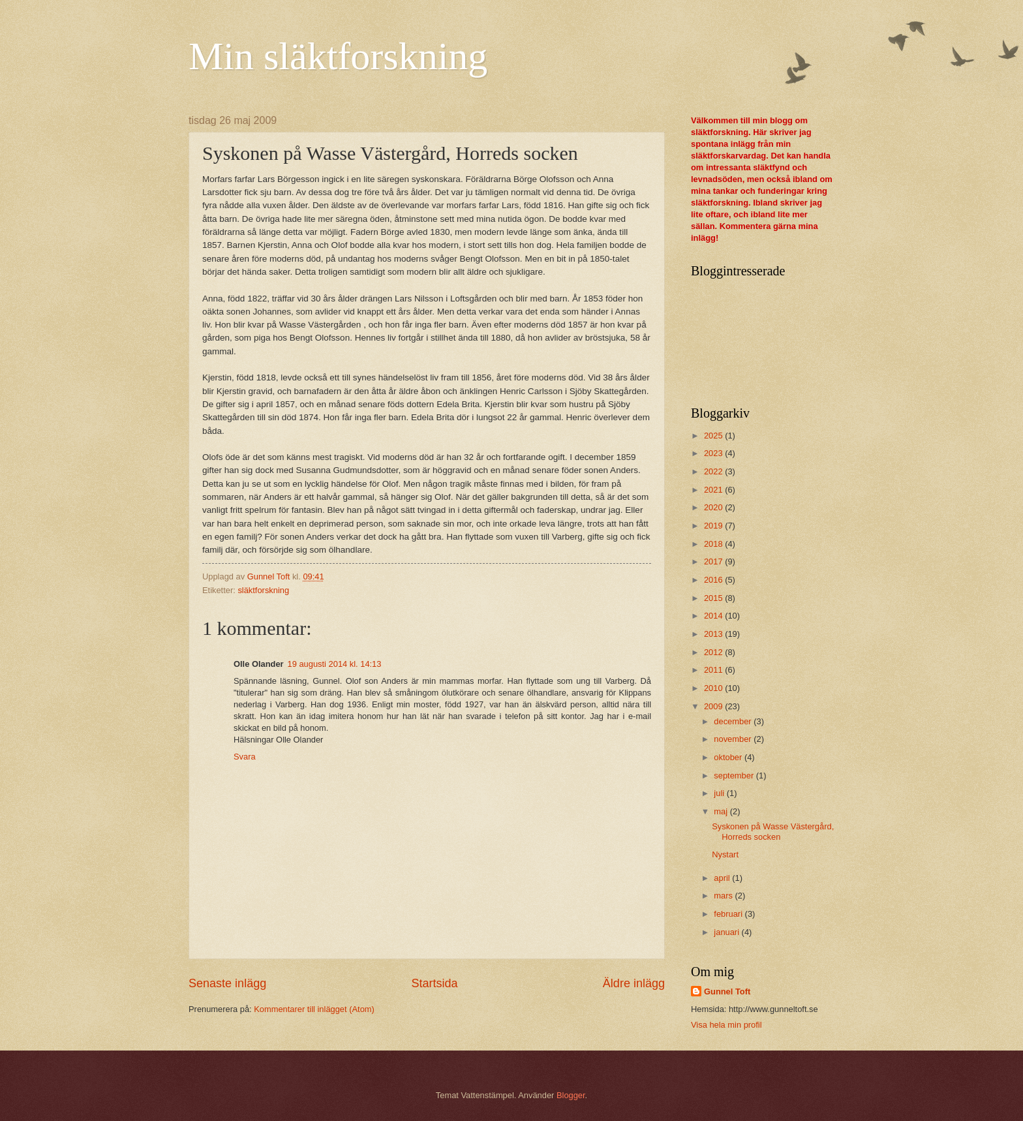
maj (721, 811)
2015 (714, 598)
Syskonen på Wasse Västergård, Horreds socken (773, 831)
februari (729, 914)
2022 (714, 471)
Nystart (725, 854)
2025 (714, 435)
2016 (714, 580)
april (723, 878)
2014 (714, 616)
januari (727, 932)
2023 (714, 453)
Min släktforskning (338, 56)
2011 (714, 670)
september (735, 775)
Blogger (571, 1095)
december (734, 721)
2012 (714, 652)
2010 (714, 688)
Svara (245, 756)
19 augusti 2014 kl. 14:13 (335, 664)
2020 (714, 507)
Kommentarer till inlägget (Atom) (314, 1009)
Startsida (434, 983)
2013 (714, 634)
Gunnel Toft (727, 991)
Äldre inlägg (634, 983)
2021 (714, 490)
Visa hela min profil (726, 1025)
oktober (729, 757)
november (734, 739)
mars (724, 895)
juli (720, 793)
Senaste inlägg (227, 983)
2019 (714, 525)
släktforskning (263, 590)
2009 (714, 706)
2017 (714, 561)
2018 (714, 544)
